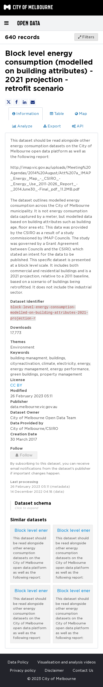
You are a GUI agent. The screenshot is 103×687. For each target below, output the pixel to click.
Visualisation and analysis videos (66, 662)
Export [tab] (52, 126)
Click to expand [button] (26, 508)
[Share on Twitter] (8, 102)
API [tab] (77, 126)
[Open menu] (6, 23)
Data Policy (18, 662)
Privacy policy (23, 670)
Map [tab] (81, 114)
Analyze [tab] (22, 126)
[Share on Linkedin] (24, 102)
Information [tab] (25, 114)
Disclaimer (54, 670)
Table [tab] (57, 114)
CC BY (16, 385)
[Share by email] (32, 102)
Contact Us (83, 670)
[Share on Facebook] (16, 102)
